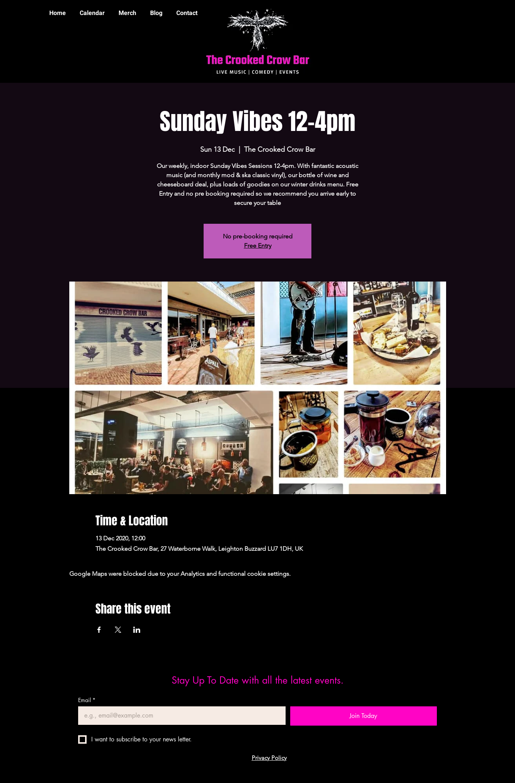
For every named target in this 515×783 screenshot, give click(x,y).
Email (86, 700)
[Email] (179, 715)
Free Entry (257, 245)
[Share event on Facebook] (99, 630)
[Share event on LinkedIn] (136, 630)
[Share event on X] (118, 630)
